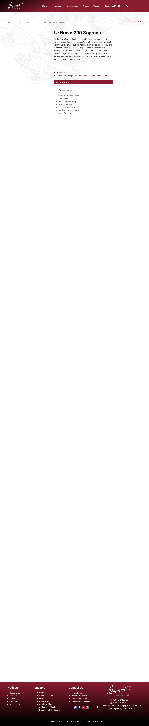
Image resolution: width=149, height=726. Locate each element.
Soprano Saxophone (86, 76)
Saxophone (30, 22)
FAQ (41, 698)
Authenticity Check (47, 707)
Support (96, 6)
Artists (86, 6)
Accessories (72, 6)
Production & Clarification (50, 710)
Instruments (57, 6)
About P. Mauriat (46, 695)
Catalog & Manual (46, 704)
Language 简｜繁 (112, 6)
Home (10, 22)
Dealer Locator (45, 701)
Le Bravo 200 (41, 22)
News (44, 6)
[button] (127, 6)
